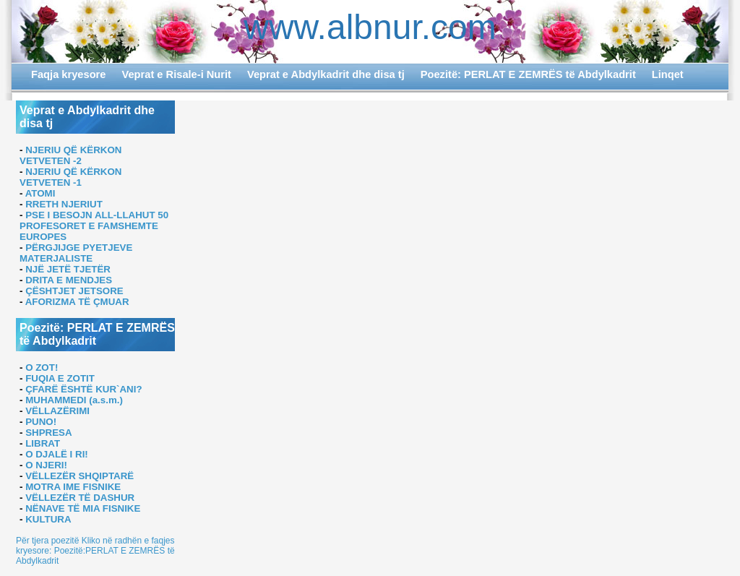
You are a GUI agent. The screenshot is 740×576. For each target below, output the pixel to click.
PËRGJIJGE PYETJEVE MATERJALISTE (76, 253)
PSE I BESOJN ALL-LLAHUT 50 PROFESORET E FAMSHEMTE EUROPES (94, 226)
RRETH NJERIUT (64, 204)
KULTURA (48, 519)
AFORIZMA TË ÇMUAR (77, 301)
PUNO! (40, 421)
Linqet (668, 74)
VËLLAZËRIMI (57, 410)
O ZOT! (41, 367)
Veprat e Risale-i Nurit (176, 74)
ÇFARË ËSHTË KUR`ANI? (83, 389)
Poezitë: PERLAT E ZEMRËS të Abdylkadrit (528, 74)
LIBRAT (42, 443)
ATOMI (40, 193)
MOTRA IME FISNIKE (73, 486)
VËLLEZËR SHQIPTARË (79, 475)
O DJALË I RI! (56, 454)
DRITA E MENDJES (68, 280)
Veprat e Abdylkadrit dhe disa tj (326, 74)
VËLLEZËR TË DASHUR (79, 497)
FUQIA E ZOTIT (60, 378)
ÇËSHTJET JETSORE (74, 290)
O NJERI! (46, 465)
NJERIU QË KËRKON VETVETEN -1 (70, 177)
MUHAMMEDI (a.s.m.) (74, 400)
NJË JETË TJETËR (68, 269)
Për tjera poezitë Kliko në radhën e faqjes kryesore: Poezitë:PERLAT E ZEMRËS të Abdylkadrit (95, 551)
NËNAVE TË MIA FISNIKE (82, 508)
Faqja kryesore (68, 74)
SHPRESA (48, 432)
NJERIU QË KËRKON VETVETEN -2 (70, 155)
